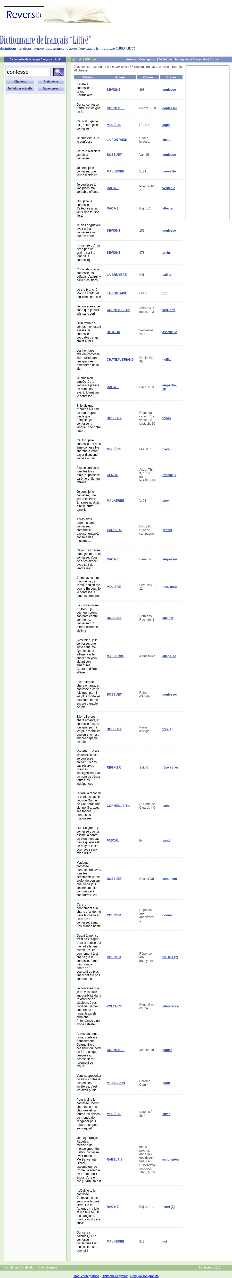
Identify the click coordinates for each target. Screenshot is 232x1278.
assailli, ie (169, 332)
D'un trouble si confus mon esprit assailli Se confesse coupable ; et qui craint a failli (89, 332)
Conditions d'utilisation (19, 1267)
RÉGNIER (114, 767)
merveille (169, 171)
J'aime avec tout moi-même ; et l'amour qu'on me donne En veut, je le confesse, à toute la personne (89, 587)
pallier (166, 275)
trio (164, 293)
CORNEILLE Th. (118, 310)
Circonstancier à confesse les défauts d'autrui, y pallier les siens (89, 275)
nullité (166, 359)
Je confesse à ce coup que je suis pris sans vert (88, 310)
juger (166, 125)
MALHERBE (115, 171)
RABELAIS (114, 1159)
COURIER (114, 915)
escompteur (171, 1159)
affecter (167, 208)
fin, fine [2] (170, 957)
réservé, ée (170, 767)
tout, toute (170, 587)
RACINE (113, 188)
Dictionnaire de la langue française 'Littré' (35, 59)
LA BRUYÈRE (117, 275)
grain (166, 252)
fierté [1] (168, 1207)
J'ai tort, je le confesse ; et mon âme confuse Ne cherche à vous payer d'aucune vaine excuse (89, 449)
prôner (167, 530)
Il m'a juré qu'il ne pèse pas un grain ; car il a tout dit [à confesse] (89, 253)
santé (166, 840)
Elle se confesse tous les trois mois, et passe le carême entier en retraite (88, 475)
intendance (170, 1006)
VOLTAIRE (114, 530)
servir (166, 501)
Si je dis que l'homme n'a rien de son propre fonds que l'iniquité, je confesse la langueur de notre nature (89, 418)
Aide (41, 1267)
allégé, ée (169, 656)
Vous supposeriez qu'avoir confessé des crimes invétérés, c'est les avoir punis (89, 1083)
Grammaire (200, 59)
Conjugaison (147, 59)
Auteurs (131, 59)
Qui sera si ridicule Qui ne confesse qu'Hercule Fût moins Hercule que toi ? (87, 1241)
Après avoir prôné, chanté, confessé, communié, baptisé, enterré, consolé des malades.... (88, 530)
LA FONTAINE (117, 140)
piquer (167, 1050)
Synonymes (182, 59)
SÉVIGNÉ (113, 90)
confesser (169, 108)
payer (166, 449)
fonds (166, 418)
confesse (169, 90)
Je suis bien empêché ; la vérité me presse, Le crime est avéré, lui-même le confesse (88, 387)
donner (167, 915)
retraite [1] (170, 475)
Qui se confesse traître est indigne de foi (89, 108)
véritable (168, 188)
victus (166, 140)
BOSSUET (114, 155)
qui (164, 1241)
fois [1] (167, 729)
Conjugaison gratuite (144, 1276)
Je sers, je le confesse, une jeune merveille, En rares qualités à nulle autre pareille (88, 501)
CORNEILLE (116, 108)
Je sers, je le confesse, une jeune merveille (87, 171)
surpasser (169, 559)
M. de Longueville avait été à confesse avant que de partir (89, 230)
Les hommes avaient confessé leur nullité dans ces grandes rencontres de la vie (88, 359)
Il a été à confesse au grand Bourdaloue (85, 90)
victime (167, 618)
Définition (165, 59)
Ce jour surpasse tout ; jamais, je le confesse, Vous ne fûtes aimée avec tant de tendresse (89, 559)
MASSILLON (116, 1083)
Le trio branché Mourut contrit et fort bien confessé (89, 293)
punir (166, 1083)
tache (166, 806)
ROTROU (113, 332)
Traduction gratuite (86, 1276)
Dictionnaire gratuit (115, 1276)
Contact (215, 59)
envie (166, 1114)
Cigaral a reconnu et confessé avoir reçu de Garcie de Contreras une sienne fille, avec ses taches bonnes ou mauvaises (89, 805)
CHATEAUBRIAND (120, 359)
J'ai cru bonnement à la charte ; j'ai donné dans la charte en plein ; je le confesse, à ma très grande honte (89, 915)
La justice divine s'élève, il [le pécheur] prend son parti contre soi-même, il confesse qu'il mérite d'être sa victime (87, 618)
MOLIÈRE (114, 125)
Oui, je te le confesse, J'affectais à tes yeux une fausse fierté (88, 208)
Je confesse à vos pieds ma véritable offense (88, 188)
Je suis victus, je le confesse (88, 139)
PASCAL (113, 840)
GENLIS (112, 475)
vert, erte (169, 310)
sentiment (169, 879)
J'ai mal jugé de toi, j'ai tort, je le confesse (87, 125)
